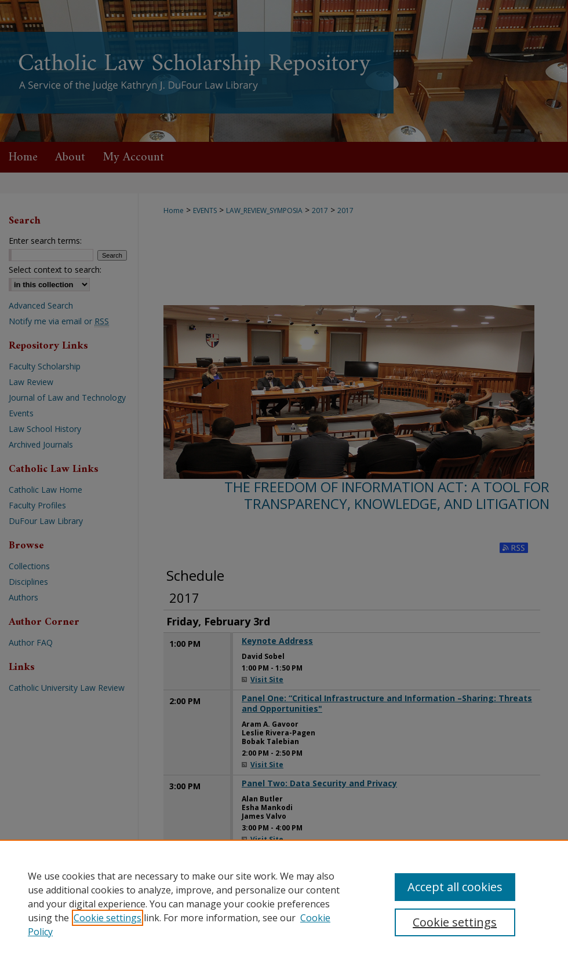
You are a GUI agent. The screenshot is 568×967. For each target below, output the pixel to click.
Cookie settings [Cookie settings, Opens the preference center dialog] (455, 922)
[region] (284, 903)
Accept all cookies (455, 887)
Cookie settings (107, 917)
